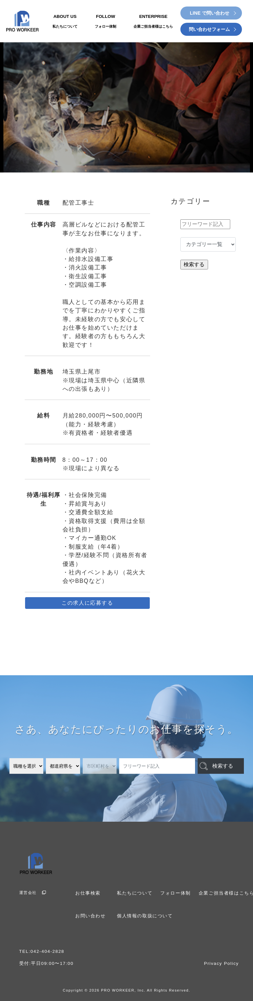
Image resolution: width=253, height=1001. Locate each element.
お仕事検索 (88, 893)
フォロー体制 (175, 893)
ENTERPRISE (153, 21)
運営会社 (33, 893)
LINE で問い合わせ (209, 13)
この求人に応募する (87, 603)
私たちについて (134, 893)
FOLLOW (105, 21)
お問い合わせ (90, 915)
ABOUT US (64, 21)
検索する (222, 766)
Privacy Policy (221, 963)
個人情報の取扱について (145, 915)
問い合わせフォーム (209, 29)
